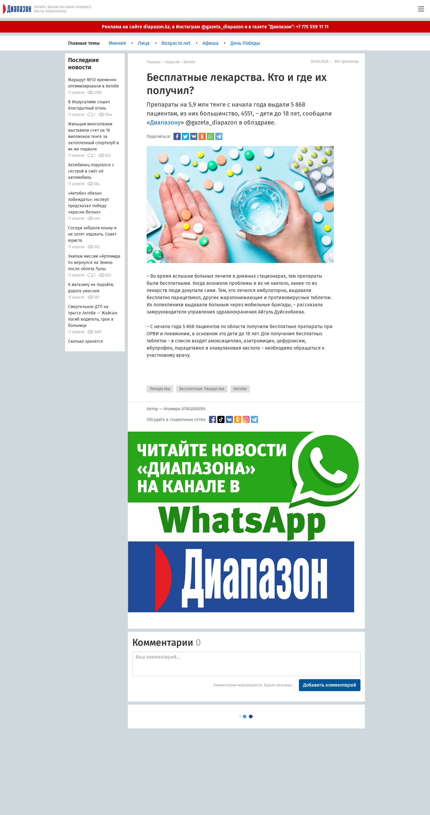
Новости (172, 62)
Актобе (189, 62)
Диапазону (165, 122)
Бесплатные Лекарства (202, 388)
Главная (154, 62)
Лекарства (160, 388)
